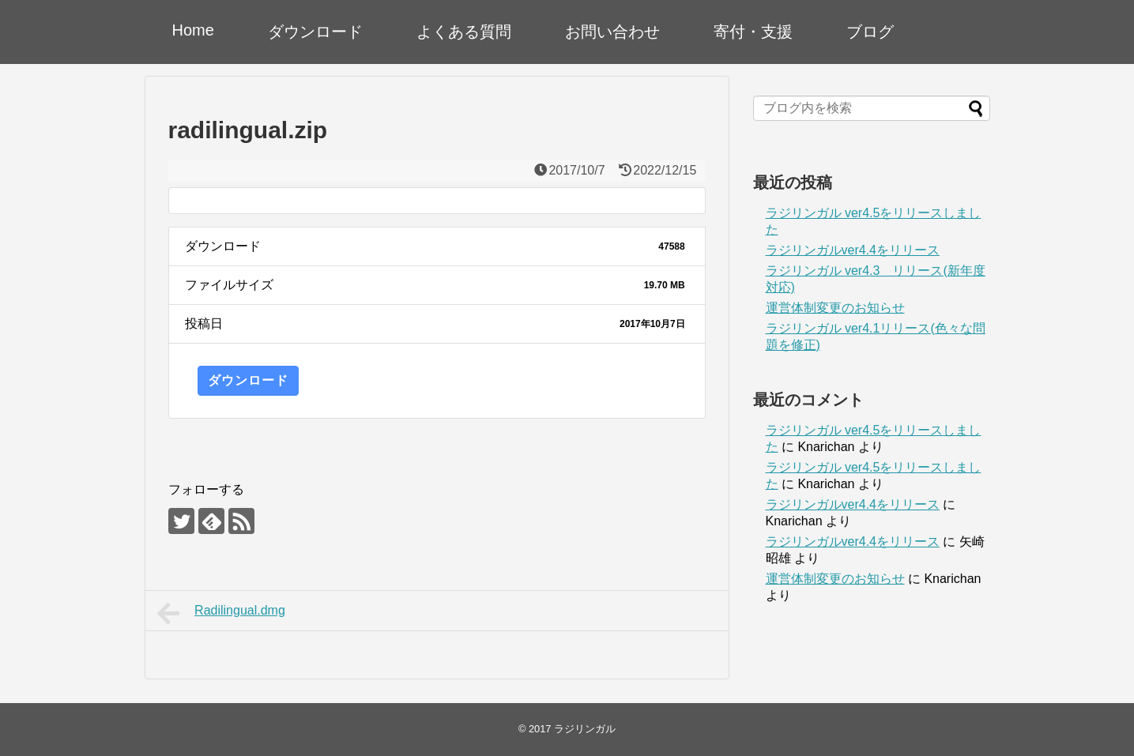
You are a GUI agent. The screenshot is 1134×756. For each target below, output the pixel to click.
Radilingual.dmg (221, 613)
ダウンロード (315, 31)
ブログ (870, 31)
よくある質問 (463, 31)
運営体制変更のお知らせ (835, 307)
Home (193, 30)
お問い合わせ (612, 31)
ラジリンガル (585, 729)
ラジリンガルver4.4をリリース (853, 250)
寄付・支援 (753, 31)
